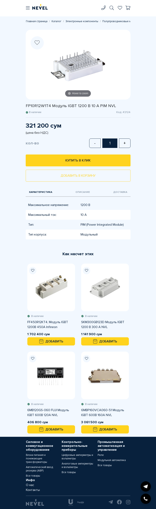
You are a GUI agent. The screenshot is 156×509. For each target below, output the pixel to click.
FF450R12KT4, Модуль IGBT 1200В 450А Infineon (47, 324)
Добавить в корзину (78, 176)
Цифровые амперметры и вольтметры (77, 456)
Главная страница (36, 21)
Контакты (33, 490)
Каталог (56, 21)
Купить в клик (78, 160)
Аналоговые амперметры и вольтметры (77, 465)
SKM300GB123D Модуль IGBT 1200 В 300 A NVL (102, 324)
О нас (30, 485)
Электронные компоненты (82, 21)
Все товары (33, 475)
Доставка (120, 192)
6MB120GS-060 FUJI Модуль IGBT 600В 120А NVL (48, 412)
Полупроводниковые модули (120, 21)
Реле (101, 455)
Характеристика (40, 192)
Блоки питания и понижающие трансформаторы (36, 458)
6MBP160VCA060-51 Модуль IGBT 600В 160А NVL (102, 412)
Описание (82, 192)
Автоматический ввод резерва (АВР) (39, 469)
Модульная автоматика (112, 460)
